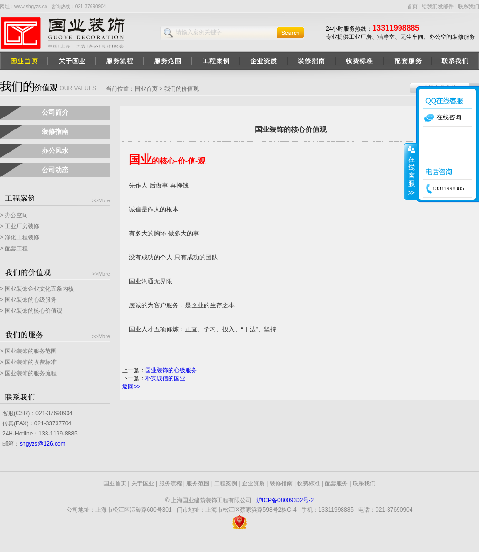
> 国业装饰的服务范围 (28, 351)
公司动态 (55, 170)
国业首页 (146, 88)
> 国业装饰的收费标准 (28, 362)
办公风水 (55, 150)
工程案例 (225, 483)
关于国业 (142, 483)
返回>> (131, 386)
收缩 (410, 171)
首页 (412, 6)
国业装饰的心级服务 (171, 370)
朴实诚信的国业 (165, 378)
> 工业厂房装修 (19, 226)
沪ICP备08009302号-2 (285, 500)
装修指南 (55, 131)
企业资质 (253, 483)
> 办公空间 (14, 215)
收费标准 (308, 483)
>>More (101, 200)
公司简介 (55, 112)
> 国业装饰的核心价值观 (31, 310)
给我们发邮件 (438, 6)
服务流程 (170, 483)
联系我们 (468, 6)
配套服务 (336, 483)
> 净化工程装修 (19, 237)
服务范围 (197, 483)
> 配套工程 (14, 248)
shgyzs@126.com (43, 443)
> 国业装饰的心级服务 (28, 299)
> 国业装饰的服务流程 (28, 373)
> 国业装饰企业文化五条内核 (37, 288)
